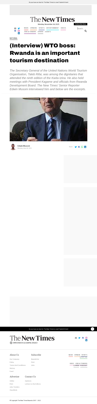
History (12, 368)
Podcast (83, 365)
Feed (11, 371)
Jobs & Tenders (30, 31)
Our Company (14, 359)
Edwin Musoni (24, 146)
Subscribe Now (80, 24)
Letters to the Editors (33, 384)
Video (72, 363)
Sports (42, 28)
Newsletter (35, 359)
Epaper (40, 31)
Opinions (33, 28)
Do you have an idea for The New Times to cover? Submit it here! (48, 2)
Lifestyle (83, 357)
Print (33, 362)
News (26, 28)
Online (12, 381)
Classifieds (13, 390)
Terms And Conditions (18, 365)
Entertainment (52, 28)
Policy (12, 362)
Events (48, 31)
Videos (63, 28)
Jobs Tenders (14, 387)
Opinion (77, 355)
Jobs (33, 365)
